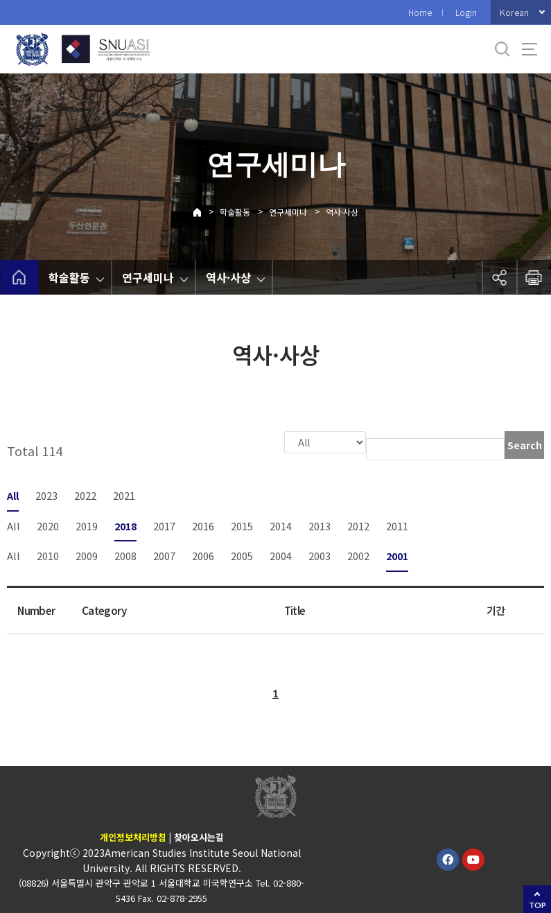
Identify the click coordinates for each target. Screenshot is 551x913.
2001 (397, 554)
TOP (537, 905)
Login (466, 12)
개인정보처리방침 (133, 835)
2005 (242, 554)
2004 (281, 554)
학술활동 (235, 212)
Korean (514, 12)
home (19, 277)
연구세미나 (288, 212)
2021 (124, 494)
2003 (319, 554)
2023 (46, 494)
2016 (203, 524)
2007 (164, 554)
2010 (48, 554)
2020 (48, 524)
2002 (358, 554)
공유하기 (499, 277)
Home (420, 12)
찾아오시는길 (199, 835)
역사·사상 (342, 212)
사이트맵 (529, 49)
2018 (125, 524)
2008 (125, 554)
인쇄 (533, 277)
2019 (87, 524)
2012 (358, 524)
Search (524, 445)
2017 (164, 524)
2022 (85, 494)
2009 (87, 554)
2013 (319, 524)
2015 (242, 524)
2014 (281, 524)
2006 (203, 554)
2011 (397, 524)
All (13, 494)
